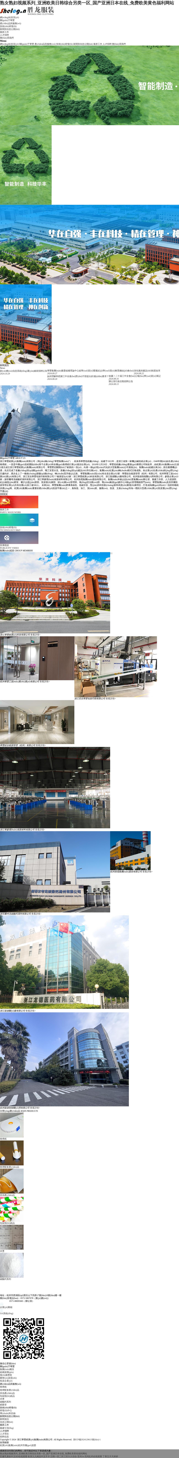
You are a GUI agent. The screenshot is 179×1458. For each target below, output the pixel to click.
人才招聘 (107, 44)
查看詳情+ (35, 635)
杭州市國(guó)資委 (27, 1445)
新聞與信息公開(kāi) (83, 44)
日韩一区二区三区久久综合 (63, 1456)
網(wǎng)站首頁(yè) (9, 44)
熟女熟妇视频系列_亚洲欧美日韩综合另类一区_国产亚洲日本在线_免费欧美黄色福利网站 (87, 2)
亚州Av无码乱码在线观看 (89, 1456)
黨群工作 (97, 44)
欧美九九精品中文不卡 (39, 1456)
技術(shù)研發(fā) (64, 44)
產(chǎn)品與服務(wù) (45, 44)
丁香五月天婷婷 (110, 1456)
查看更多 (3, 494)
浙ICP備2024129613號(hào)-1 (87, 1439)
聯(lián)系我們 (119, 44)
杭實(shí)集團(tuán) (9, 1445)
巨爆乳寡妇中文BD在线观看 (13, 1456)
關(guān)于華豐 (26, 44)
